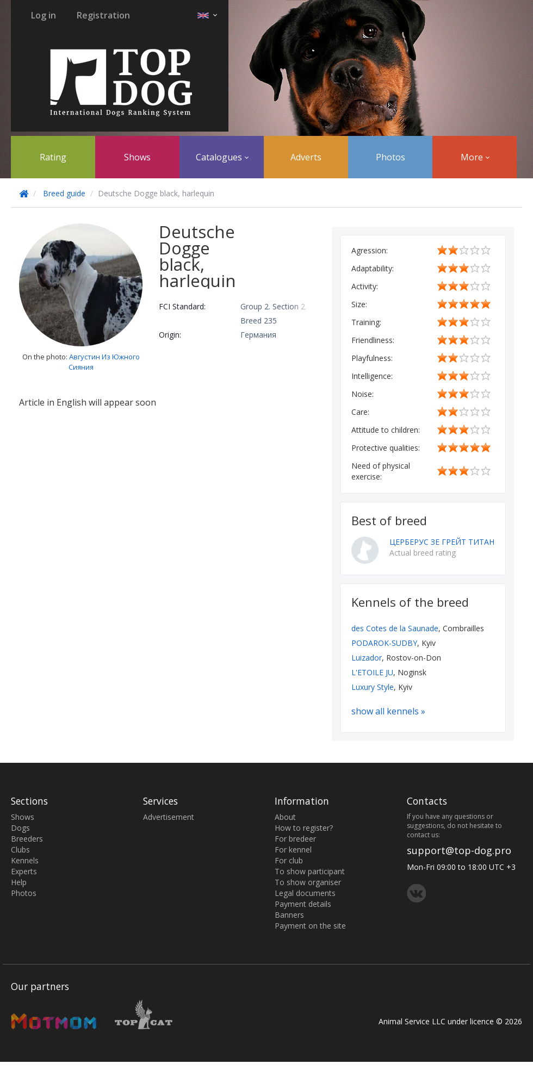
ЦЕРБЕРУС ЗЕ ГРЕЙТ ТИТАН (441, 542)
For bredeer (295, 838)
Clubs (20, 849)
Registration (103, 15)
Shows (137, 157)
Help (19, 882)
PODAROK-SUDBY (384, 643)
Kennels (25, 860)
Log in (43, 15)
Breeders (27, 838)
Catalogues (222, 157)
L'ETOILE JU (372, 672)
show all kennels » (388, 711)
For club (289, 860)
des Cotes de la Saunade (394, 628)
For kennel (293, 849)
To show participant (310, 871)
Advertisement (168, 817)
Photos (390, 157)
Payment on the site (310, 925)
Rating (53, 157)
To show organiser (308, 882)
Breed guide (64, 193)
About (285, 817)
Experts (24, 871)
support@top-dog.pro (459, 850)
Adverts (305, 157)
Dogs (20, 828)
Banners (289, 915)
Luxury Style (372, 687)
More (475, 157)
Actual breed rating (422, 552)
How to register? (304, 828)
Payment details (303, 904)
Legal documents (305, 893)
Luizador (366, 657)
